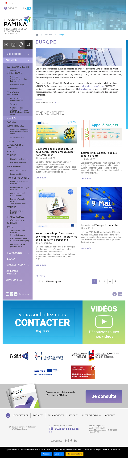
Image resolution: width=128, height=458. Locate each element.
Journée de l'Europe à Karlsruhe (99, 225)
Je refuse (58, 454)
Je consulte (103, 396)
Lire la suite (41, 178)
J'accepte (46, 454)
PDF (120, 294)
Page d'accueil (37, 35)
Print (114, 294)
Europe (61, 35)
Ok (29, 44)
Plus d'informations (74, 454)
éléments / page (53, 281)
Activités (48, 35)
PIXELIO (58, 102)
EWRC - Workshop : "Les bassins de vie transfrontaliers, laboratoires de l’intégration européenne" (56, 236)
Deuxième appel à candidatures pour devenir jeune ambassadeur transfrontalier (55, 151)
